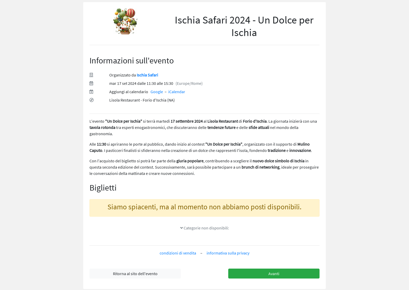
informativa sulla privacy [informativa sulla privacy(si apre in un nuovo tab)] (228, 253)
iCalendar (176, 91)
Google (157, 91)
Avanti (273, 273)
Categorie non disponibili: (204, 227)
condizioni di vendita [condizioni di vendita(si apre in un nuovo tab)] (178, 253)
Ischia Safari (147, 75)
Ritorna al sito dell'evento (135, 273)
